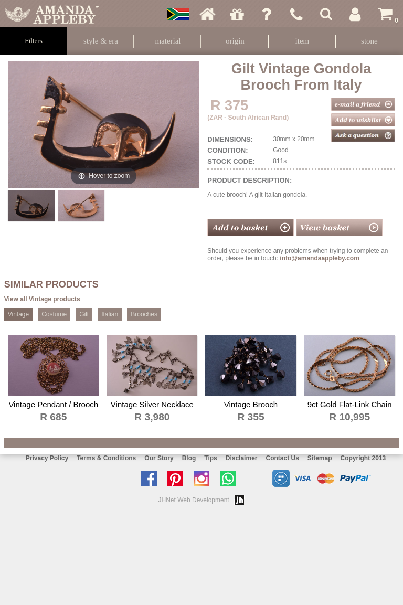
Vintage (18, 314)
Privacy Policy (47, 458)
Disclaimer (242, 458)
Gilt (84, 314)
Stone (369, 41)
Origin (235, 41)
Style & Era (100, 41)
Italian (109, 314)
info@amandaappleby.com (319, 258)
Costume (54, 314)
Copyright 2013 (363, 458)
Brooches (144, 314)
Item (302, 41)
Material (168, 41)
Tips (210, 458)
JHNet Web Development (193, 500)
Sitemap (319, 458)
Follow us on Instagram (204, 478)
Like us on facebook (151, 478)
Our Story (158, 458)
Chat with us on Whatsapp (230, 478)
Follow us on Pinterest (177, 478)
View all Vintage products (42, 299)
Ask (266, 14)
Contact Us (282, 458)
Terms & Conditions (106, 458)
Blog (189, 458)
